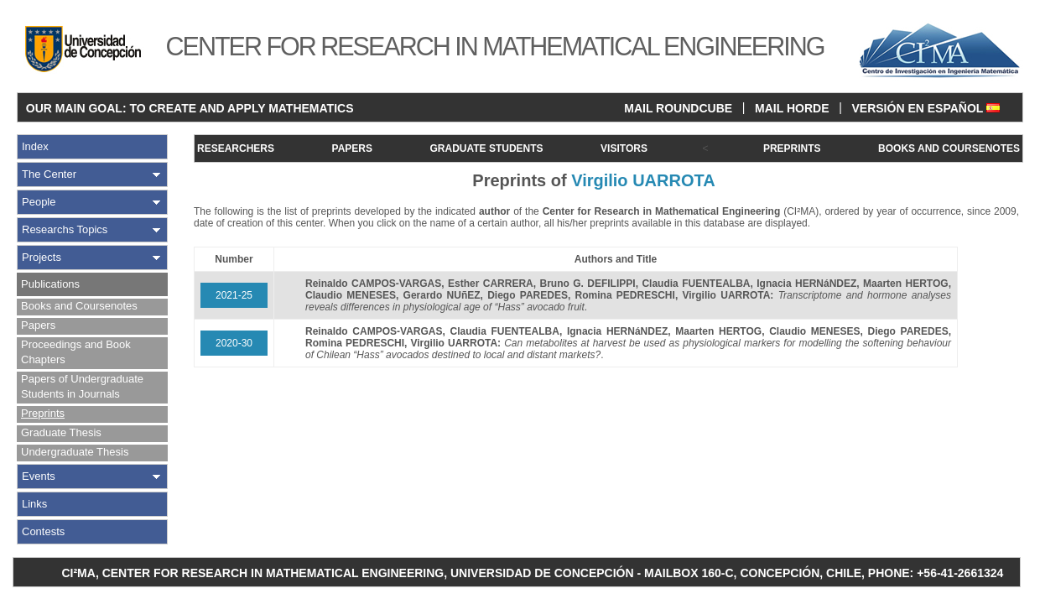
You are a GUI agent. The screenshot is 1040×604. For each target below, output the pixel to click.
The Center (49, 174)
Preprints (43, 413)
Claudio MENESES (350, 295)
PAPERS (352, 148)
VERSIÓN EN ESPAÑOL (925, 108)
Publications (50, 284)
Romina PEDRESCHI (625, 295)
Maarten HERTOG (906, 283)
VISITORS (624, 148)
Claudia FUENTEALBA (696, 283)
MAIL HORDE (792, 108)
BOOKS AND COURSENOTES (949, 148)
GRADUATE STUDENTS (486, 148)
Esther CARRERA (490, 283)
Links (34, 503)
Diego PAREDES (527, 295)
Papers (38, 325)
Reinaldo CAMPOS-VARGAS (373, 283)
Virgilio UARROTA (727, 295)
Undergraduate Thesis (74, 451)
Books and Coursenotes (79, 305)
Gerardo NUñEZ (442, 295)
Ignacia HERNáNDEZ (806, 283)
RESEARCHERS (235, 148)
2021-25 (234, 295)
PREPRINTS (792, 148)
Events (38, 476)
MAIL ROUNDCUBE (678, 108)
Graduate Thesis (61, 432)
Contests (43, 531)
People (38, 201)
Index (35, 146)
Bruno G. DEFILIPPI (587, 283)
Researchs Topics (64, 229)
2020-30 (234, 343)
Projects (41, 257)
